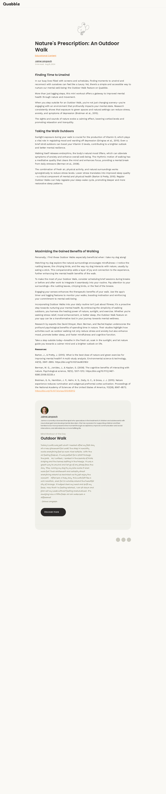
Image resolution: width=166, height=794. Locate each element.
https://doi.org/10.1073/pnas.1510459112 (55, 392)
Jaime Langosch (84, 62)
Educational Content (83, 55)
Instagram (83, 769)
